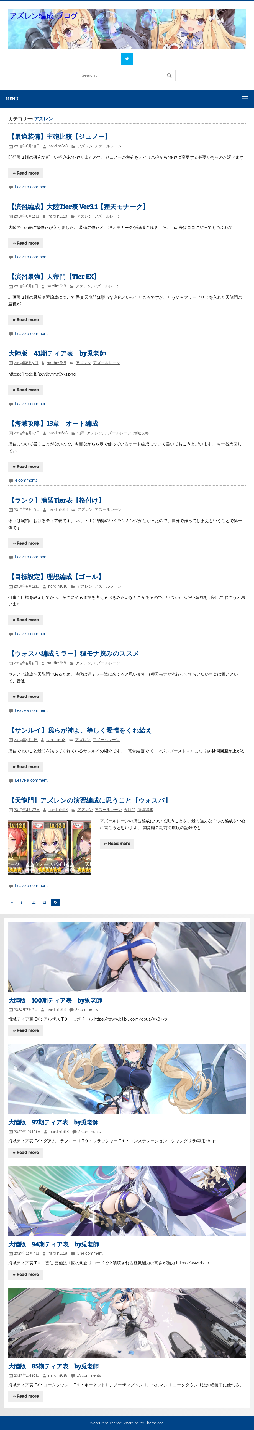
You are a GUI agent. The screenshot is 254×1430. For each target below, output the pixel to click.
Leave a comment (31, 187)
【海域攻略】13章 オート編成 (53, 423)
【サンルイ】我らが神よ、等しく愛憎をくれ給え (80, 730)
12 (44, 902)
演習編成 (145, 809)
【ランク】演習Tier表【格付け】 (56, 500)
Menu (12, 98)
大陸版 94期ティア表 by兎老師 (53, 1244)
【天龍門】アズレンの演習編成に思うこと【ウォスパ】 (89, 800)
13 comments (89, 1375)
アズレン (85, 146)
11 (33, 902)
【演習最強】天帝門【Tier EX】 (54, 277)
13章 (81, 433)
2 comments (86, 1009)
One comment (90, 1253)
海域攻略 (141, 433)
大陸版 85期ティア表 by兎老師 (53, 1366)
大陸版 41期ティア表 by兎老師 (57, 353)
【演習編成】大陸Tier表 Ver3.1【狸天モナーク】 (78, 207)
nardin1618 (58, 146)
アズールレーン (108, 146)
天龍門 (129, 809)
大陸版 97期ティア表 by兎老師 (53, 1122)
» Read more (26, 173)
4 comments (26, 480)
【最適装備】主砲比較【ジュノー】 (59, 137)
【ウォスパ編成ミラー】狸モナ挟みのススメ (73, 653)
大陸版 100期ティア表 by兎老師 (55, 1000)
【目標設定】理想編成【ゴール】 (56, 577)
